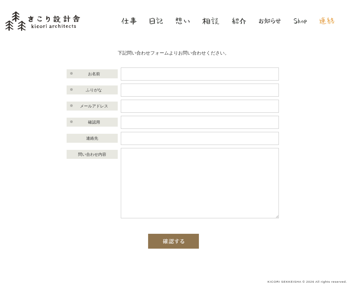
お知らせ (269, 20)
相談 (210, 20)
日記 (156, 20)
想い (182, 20)
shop (300, 20)
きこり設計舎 (43, 21)
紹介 (239, 20)
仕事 (129, 20)
